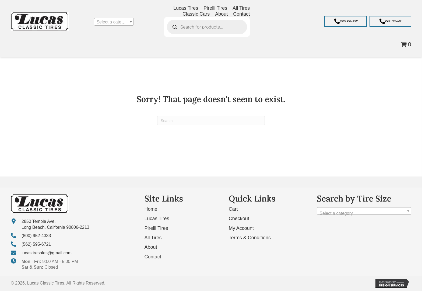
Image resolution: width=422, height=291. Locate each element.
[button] (345, 21)
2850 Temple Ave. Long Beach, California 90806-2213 (55, 224)
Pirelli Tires (156, 228)
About (151, 247)
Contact (153, 256)
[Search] (211, 120)
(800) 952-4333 (36, 235)
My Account (241, 228)
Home (151, 209)
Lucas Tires (157, 218)
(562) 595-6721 (36, 244)
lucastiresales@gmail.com (47, 253)
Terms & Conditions (250, 237)
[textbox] (113, 22)
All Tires (153, 237)
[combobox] (113, 22)
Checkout (239, 218)
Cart (233, 209)
